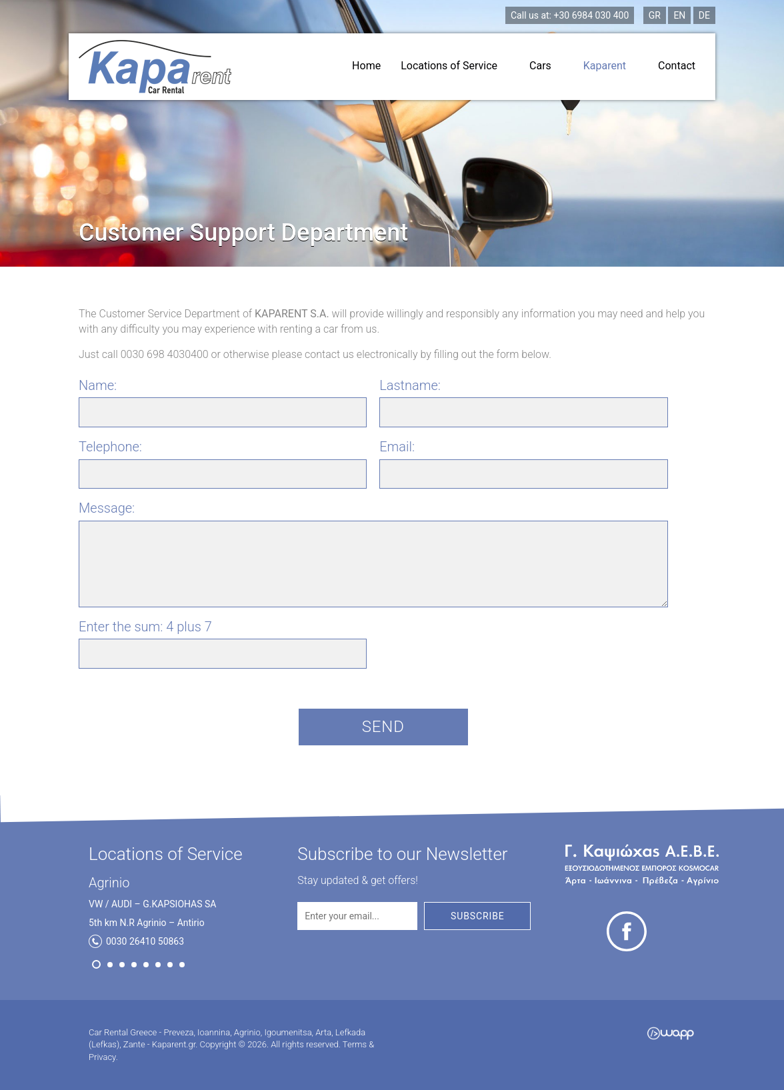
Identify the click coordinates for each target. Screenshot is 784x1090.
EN (679, 15)
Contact (676, 65)
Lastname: (410, 385)
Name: (98, 385)
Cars (546, 65)
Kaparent (610, 65)
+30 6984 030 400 (570, 15)
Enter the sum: (145, 627)
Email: (397, 447)
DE (704, 15)
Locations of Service (455, 65)
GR (655, 15)
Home (366, 65)
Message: (107, 508)
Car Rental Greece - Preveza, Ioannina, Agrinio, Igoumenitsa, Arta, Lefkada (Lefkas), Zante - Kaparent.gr (155, 66)
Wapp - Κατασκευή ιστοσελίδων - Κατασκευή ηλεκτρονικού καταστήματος (670, 1033)
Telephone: (110, 447)
